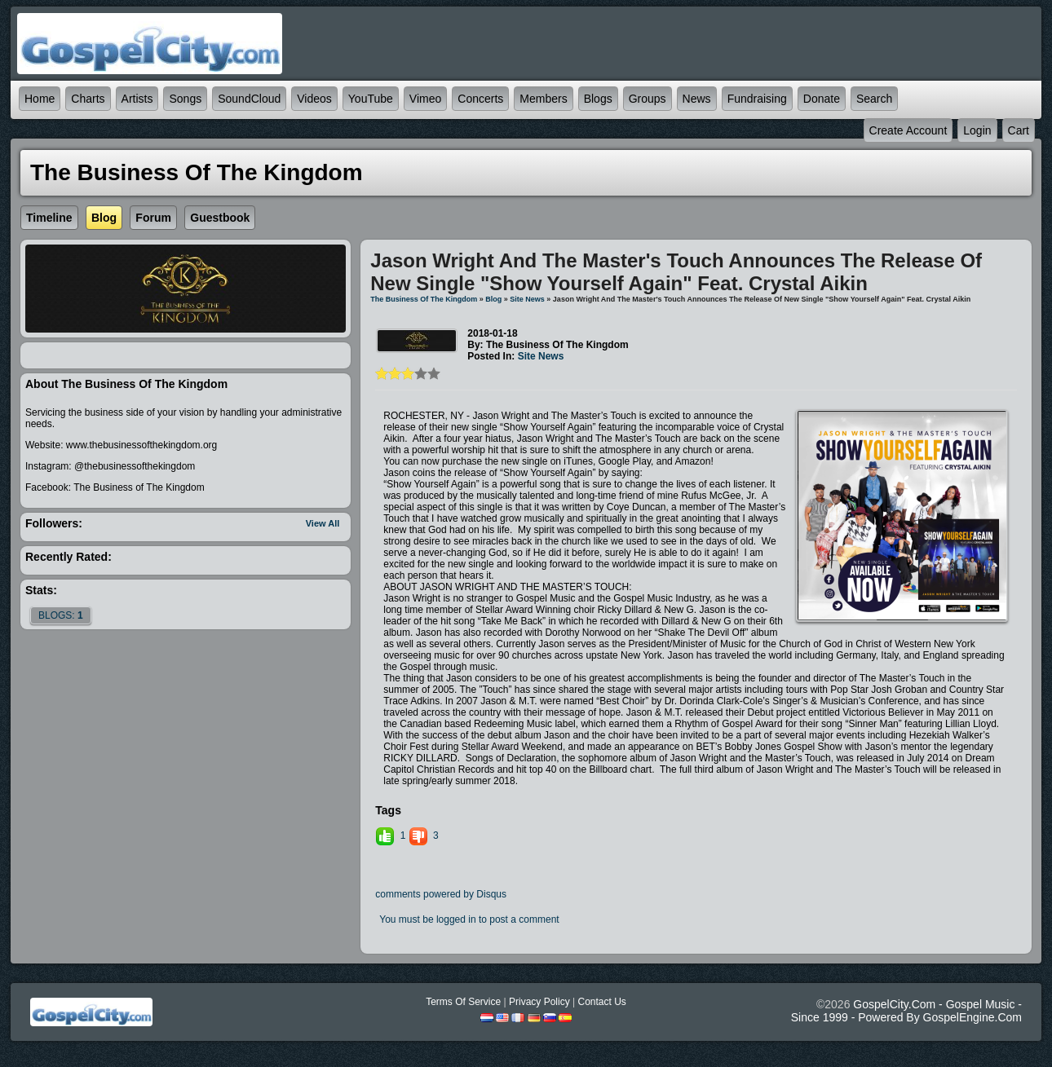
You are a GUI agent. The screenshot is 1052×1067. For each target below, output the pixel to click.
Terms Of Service (463, 1001)
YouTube (370, 98)
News (697, 98)
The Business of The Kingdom (423, 299)
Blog (493, 299)
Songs (185, 98)
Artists (137, 98)
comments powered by (440, 894)
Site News (527, 299)
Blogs (598, 98)
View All (323, 523)
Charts (87, 98)
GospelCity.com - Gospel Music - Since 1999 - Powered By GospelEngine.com (906, 1011)
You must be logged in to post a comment (469, 919)
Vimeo (425, 98)
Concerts (480, 98)
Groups (647, 98)
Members (543, 98)
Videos (314, 98)
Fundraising (757, 98)
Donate (821, 98)
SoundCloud (249, 98)
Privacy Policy (539, 1001)
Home (39, 98)
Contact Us (601, 1001)
